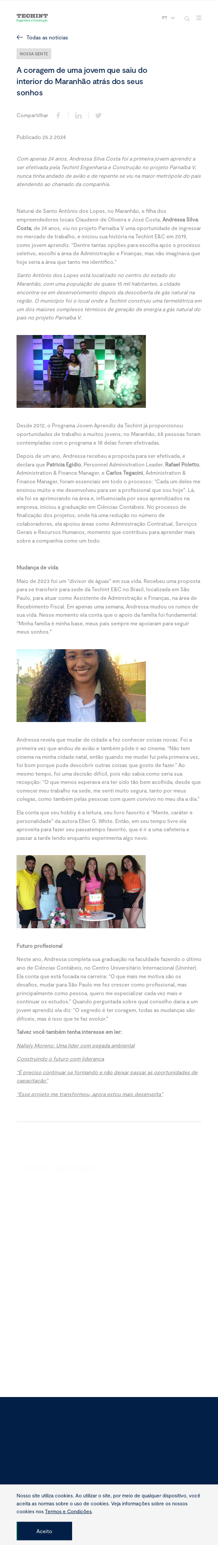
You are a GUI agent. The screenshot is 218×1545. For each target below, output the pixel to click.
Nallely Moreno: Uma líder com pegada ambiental (76, 1045)
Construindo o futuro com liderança (60, 1059)
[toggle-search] (187, 18)
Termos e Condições (68, 1531)
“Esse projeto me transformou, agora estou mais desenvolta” (90, 1094)
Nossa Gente (34, 53)
